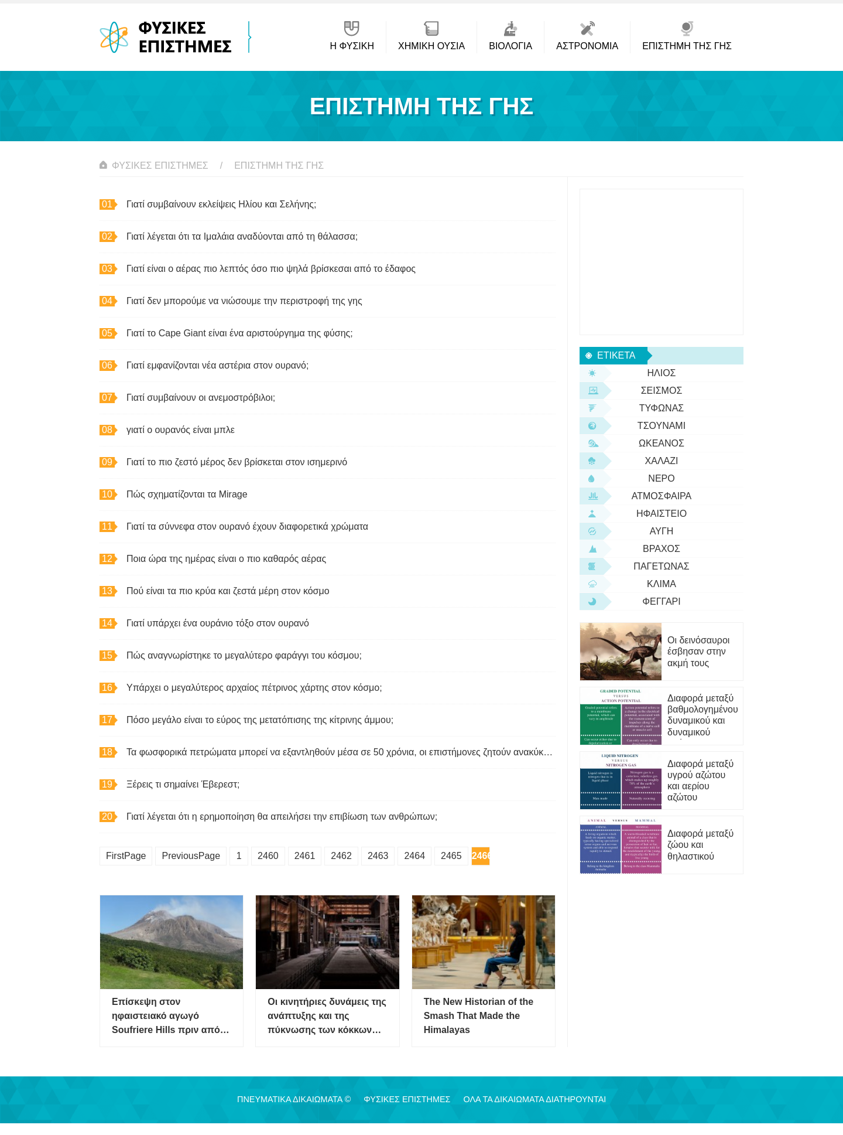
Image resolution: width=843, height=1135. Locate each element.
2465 (451, 856)
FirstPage (126, 856)
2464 (414, 856)
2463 (378, 856)
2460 (268, 856)
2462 (341, 856)
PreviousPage (191, 856)
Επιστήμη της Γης (279, 166)
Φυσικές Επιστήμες (160, 166)
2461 (305, 856)
